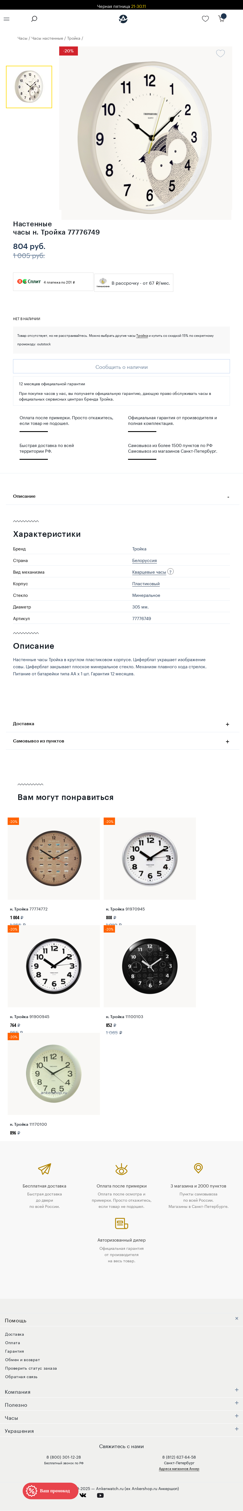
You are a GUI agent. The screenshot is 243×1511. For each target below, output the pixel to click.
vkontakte (86, 1494)
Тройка (142, 335)
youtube (103, 1494)
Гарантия (14, 1351)
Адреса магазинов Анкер (179, 1468)
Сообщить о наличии (121, 366)
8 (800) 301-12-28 (63, 1456)
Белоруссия (144, 559)
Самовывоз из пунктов (122, 740)
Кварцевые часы (149, 571)
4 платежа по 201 (46, 281)
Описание (122, 496)
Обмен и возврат (22, 1359)
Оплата (12, 1342)
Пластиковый (146, 583)
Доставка (122, 723)
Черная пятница (121, 5)
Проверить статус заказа (31, 1368)
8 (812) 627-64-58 (179, 1456)
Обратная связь (21, 1376)
